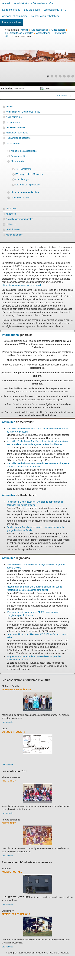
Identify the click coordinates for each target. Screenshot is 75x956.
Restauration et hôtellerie (45, 16)
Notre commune (11, 9)
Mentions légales (14, 234)
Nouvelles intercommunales (19, 219)
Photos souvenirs (11, 777)
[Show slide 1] (48, 76)
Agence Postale (12, 872)
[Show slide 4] (60, 76)
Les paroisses (32, 9)
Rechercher (7, 88)
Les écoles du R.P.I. (55, 9)
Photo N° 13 (9, 780)
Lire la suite (7, 722)
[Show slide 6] (68, 76)
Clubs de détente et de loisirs (25, 192)
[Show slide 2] (52, 76)
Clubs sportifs (17, 161)
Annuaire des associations (23, 151)
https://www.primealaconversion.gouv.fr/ (22, 285)
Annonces (11, 214)
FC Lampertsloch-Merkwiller (29, 174)
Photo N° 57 (9, 823)
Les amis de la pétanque (27, 184)
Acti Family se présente (16, 689)
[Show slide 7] (72, 76)
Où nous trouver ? (13, 732)
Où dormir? (8, 911)
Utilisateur (11, 224)
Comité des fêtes (19, 156)
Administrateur (13, 229)
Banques (6, 868)
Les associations (11, 22)
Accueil (6, 3)
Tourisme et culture (20, 197)
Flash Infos (11, 208)
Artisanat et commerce (15, 16)
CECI (4, 728)
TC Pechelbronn (23, 169)
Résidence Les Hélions (16, 914)
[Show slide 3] (56, 76)
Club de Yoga (22, 179)
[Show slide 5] (64, 76)
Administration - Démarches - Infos (33, 3)
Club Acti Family (10, 686)
